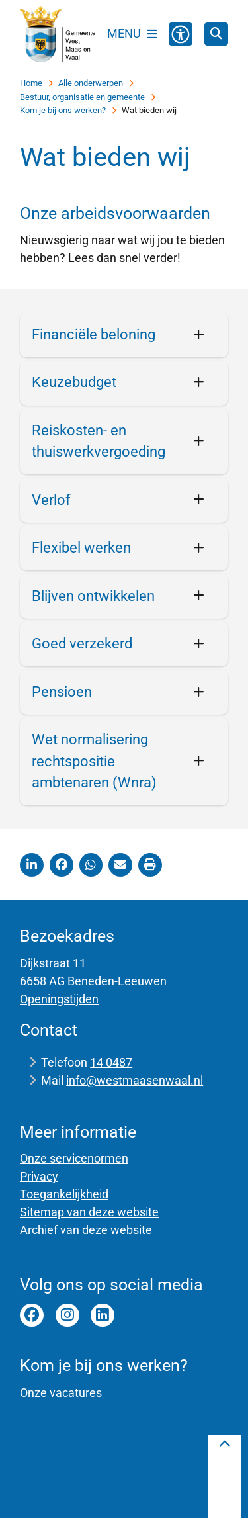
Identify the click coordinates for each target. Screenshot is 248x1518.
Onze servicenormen (74, 1158)
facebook (32, 1315)
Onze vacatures (61, 1393)
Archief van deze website (86, 1230)
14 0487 (111, 1062)
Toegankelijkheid (64, 1194)
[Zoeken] (216, 34)
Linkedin (102, 1315)
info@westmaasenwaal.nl (134, 1080)
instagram (67, 1315)
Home (31, 83)
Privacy (39, 1176)
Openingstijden (59, 999)
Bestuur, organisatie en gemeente (82, 97)
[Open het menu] (132, 33)
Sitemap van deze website (89, 1212)
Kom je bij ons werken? (63, 110)
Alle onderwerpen (90, 83)
